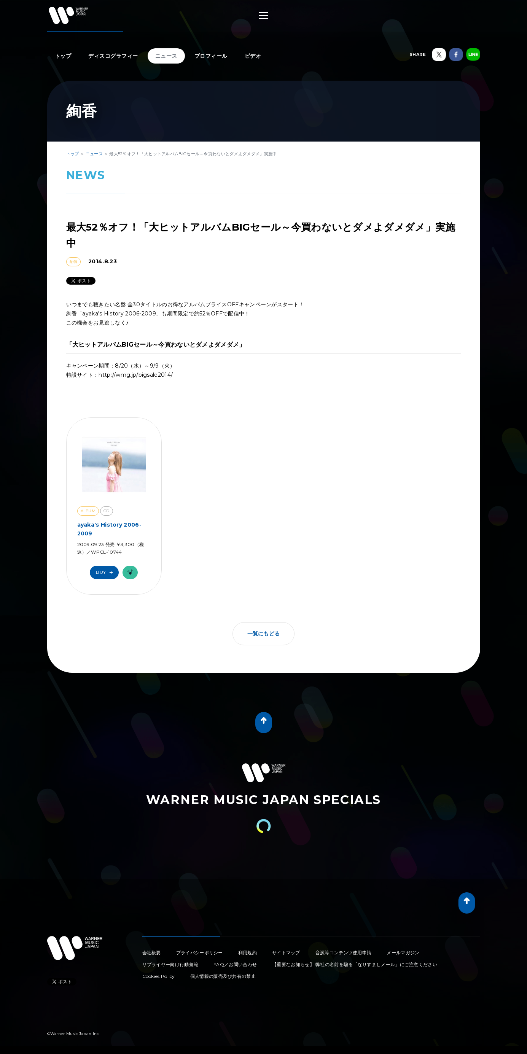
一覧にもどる (263, 633)
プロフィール (211, 56)
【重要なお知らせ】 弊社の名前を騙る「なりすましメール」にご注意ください (354, 964)
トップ (63, 56)
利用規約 (247, 952)
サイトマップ (286, 952)
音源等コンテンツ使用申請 (343, 952)
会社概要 (151, 952)
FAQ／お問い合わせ (235, 964)
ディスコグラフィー (113, 56)
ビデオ (253, 56)
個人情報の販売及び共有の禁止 (223, 976)
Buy (106, 572)
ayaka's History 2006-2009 (109, 529)
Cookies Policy (158, 976)
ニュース (166, 56)
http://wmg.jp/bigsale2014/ (136, 374)
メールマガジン (403, 952)
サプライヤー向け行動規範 (170, 964)
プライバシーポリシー (199, 952)
